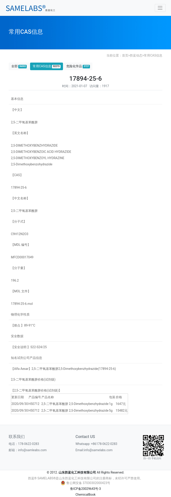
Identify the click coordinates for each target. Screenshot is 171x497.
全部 (19, 66)
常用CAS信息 (153, 55)
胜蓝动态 (136, 55)
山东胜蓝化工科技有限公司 (77, 472)
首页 (125, 55)
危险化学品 (78, 66)
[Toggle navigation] (160, 8)
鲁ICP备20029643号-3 (85, 489)
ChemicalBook (85, 494)
